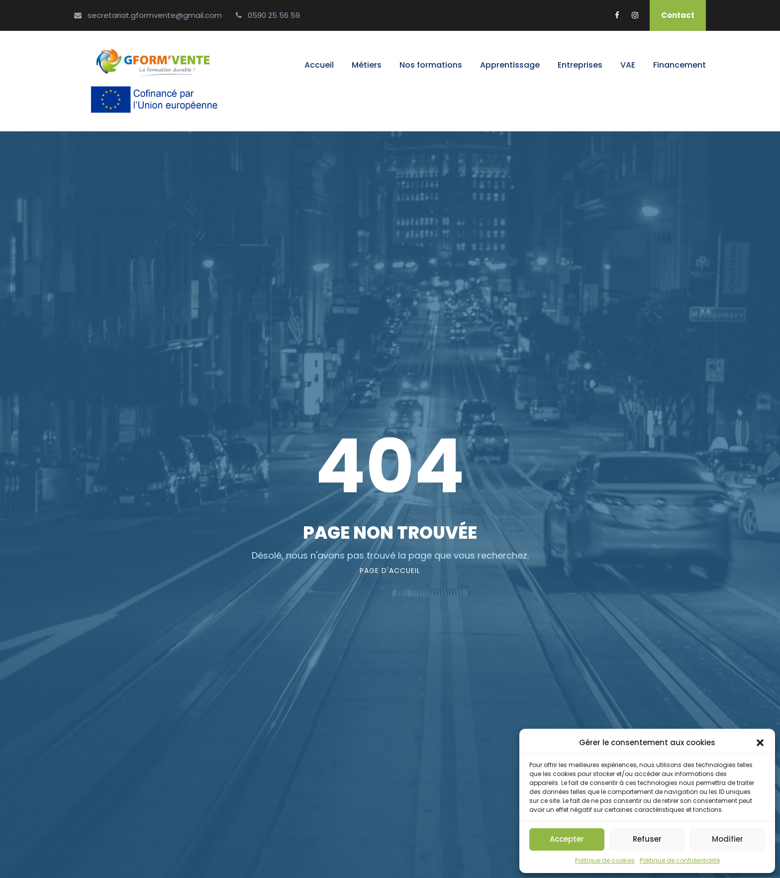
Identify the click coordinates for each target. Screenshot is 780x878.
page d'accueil (390, 571)
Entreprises (580, 65)
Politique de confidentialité (680, 860)
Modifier (727, 839)
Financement (679, 65)
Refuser (647, 839)
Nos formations (430, 65)
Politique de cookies (605, 860)
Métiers (367, 65)
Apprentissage (510, 65)
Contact (677, 15)
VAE (627, 65)
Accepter (567, 839)
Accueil (319, 65)
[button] (760, 743)
